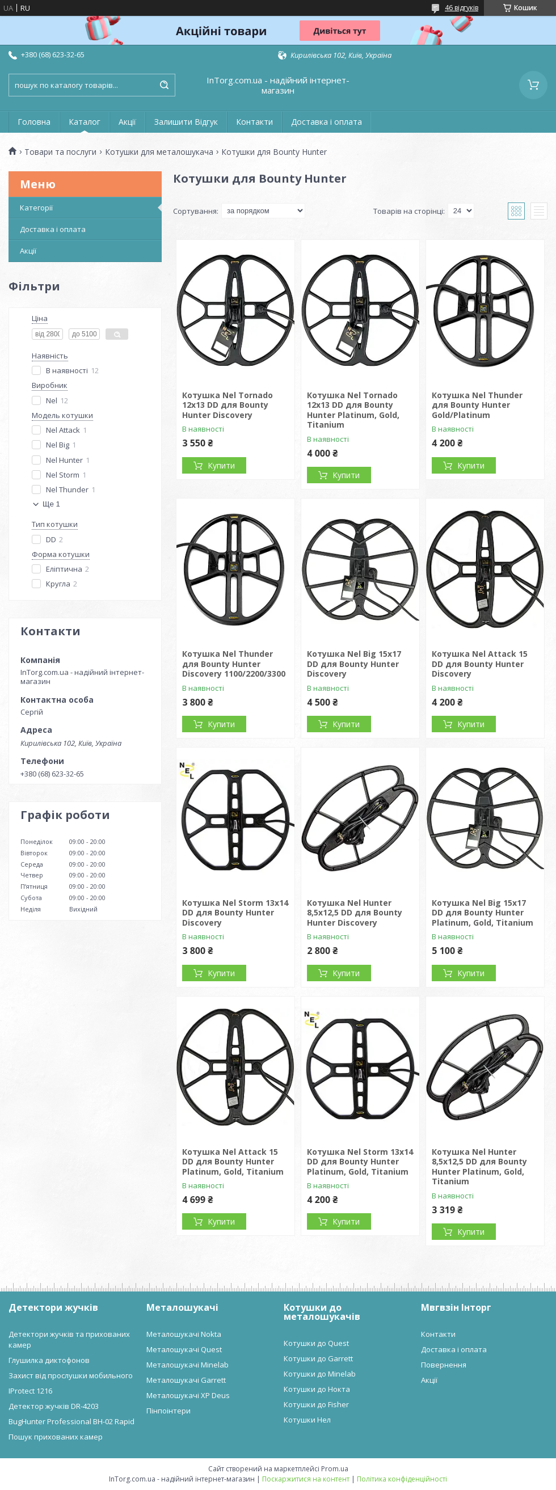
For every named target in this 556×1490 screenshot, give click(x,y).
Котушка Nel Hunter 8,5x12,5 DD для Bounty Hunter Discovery (354, 912)
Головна (34, 121)
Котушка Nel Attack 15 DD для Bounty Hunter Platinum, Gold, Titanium (233, 1161)
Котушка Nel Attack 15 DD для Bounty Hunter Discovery (480, 663)
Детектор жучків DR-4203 (54, 1406)
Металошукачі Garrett (186, 1380)
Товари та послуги (60, 152)
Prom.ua (334, 1469)
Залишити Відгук (186, 121)
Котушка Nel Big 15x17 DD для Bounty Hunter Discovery (354, 663)
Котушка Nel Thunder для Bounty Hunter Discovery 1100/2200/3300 (233, 663)
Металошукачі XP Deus (188, 1395)
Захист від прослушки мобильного (71, 1375)
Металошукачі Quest (184, 1349)
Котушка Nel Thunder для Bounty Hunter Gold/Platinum (477, 405)
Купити (221, 465)
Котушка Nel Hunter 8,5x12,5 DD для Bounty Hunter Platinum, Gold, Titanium (479, 1166)
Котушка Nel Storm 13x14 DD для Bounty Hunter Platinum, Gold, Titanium (360, 1161)
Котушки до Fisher (316, 1404)
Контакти (254, 121)
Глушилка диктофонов (49, 1360)
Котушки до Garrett (318, 1358)
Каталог (84, 121)
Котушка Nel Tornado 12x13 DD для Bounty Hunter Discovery (227, 405)
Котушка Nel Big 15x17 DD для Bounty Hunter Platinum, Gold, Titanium (482, 912)
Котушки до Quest (316, 1343)
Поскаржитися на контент (305, 1479)
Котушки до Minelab (320, 1374)
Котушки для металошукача (159, 152)
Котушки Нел (307, 1420)
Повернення (443, 1365)
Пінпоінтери (168, 1410)
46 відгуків (461, 7)
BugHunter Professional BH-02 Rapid (71, 1421)
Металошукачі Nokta (183, 1334)
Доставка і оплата (326, 121)
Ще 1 (51, 504)
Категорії (36, 207)
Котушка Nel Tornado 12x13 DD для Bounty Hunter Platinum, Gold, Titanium (353, 410)
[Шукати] (164, 85)
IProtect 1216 (30, 1391)
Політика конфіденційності (402, 1479)
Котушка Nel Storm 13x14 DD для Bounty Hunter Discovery (235, 912)
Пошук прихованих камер (56, 1437)
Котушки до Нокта (317, 1389)
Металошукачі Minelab (187, 1365)
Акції (127, 121)
